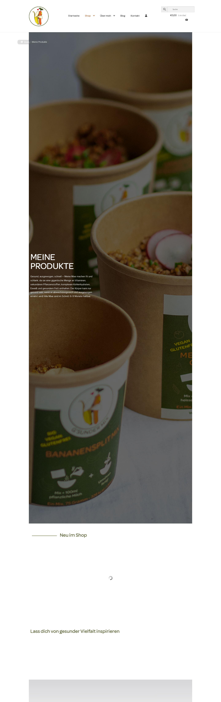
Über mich (105, 16)
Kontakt (135, 16)
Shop (88, 16)
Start (26, 42)
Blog (122, 16)
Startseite (73, 16)
